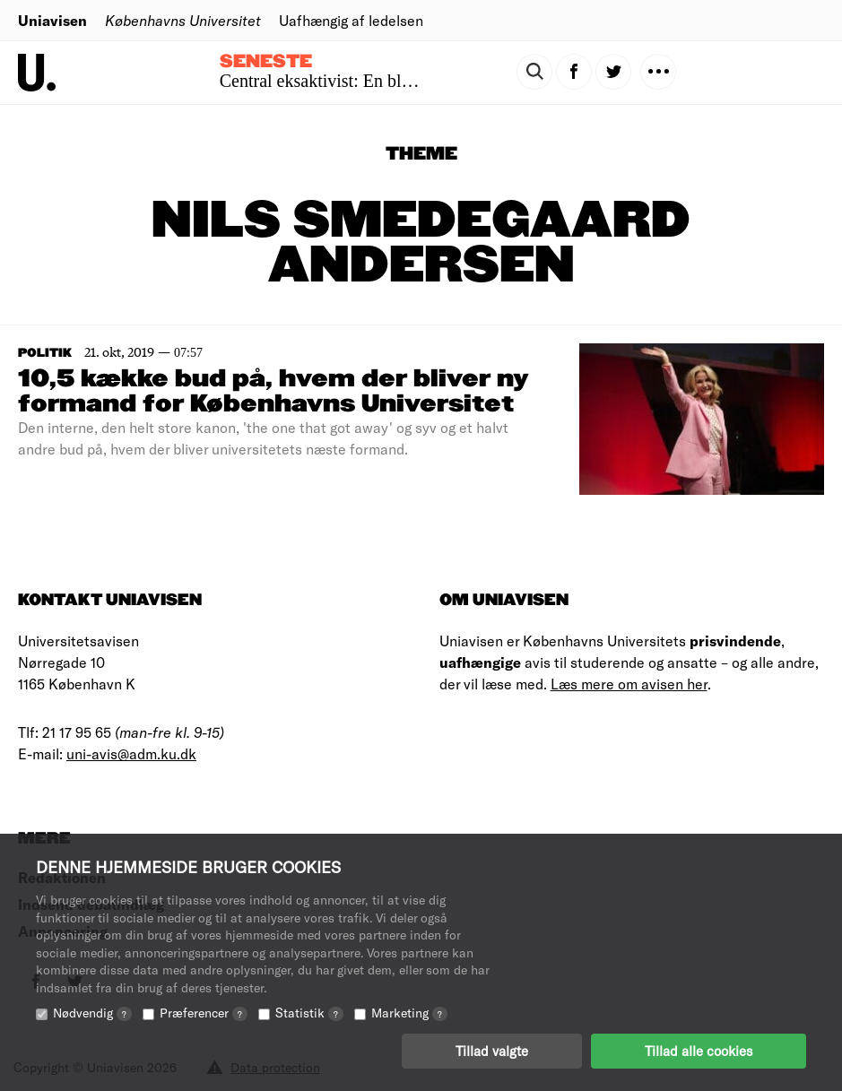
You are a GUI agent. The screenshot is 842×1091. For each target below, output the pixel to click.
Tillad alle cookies (698, 1051)
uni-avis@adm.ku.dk (131, 753)
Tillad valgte (492, 1051)
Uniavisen (52, 20)
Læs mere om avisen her (629, 683)
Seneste (266, 62)
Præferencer (203, 1012)
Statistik (309, 1012)
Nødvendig (92, 1012)
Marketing (409, 1012)
